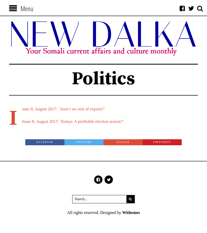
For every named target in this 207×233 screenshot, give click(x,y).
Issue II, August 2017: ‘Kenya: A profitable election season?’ (73, 121)
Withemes (131, 212)
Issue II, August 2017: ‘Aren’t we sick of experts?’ (63, 109)
